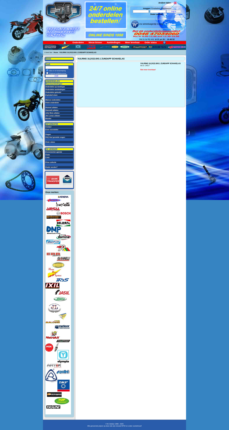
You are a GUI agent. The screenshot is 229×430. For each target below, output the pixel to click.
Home (56, 52)
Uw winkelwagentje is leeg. (151, 24)
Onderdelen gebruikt (53, 92)
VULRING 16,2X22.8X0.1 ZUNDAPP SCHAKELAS (77, 52)
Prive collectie (50, 162)
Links (47, 157)
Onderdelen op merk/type (55, 87)
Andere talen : (167, 3)
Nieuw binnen (95, 42)
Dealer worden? (156, 14)
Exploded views (51, 95)
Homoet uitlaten (51, 107)
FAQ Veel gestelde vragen (55, 137)
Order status (151, 42)
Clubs (47, 155)
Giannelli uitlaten (51, 110)
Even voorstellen (51, 129)
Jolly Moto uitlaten (52, 113)
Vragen (48, 134)
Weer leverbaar (132, 42)
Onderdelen (78, 42)
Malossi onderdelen (52, 100)
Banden (48, 118)
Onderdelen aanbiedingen (55, 89)
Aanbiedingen (113, 42)
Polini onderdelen (52, 102)
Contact (48, 127)
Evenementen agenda (53, 152)
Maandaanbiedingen (53, 84)
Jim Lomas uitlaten (52, 116)
